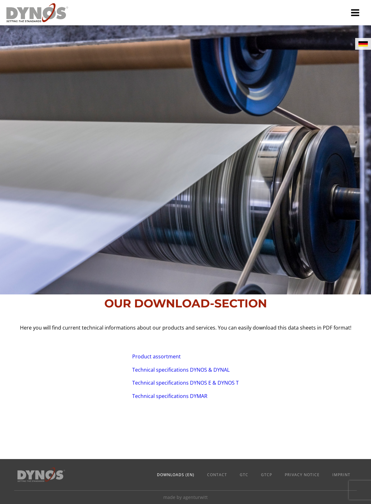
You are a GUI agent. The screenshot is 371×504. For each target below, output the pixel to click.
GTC (244, 474)
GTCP (266, 474)
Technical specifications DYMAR (169, 396)
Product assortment (156, 356)
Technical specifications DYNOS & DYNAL (181, 369)
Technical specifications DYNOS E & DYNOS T (185, 382)
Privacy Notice (302, 474)
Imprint (341, 474)
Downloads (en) (175, 474)
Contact (217, 474)
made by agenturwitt (185, 497)
